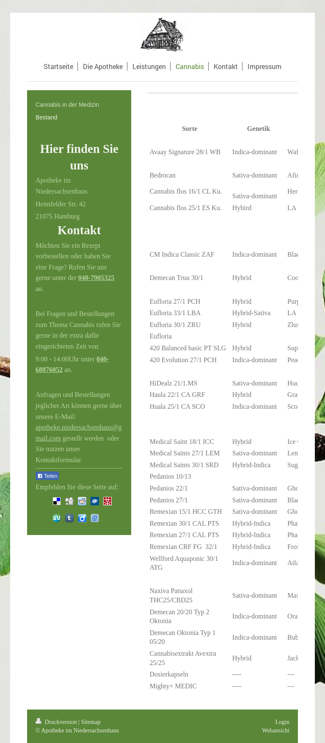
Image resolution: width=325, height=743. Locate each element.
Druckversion (57, 722)
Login (282, 722)
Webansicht (275, 730)
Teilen (47, 476)
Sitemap (91, 722)
